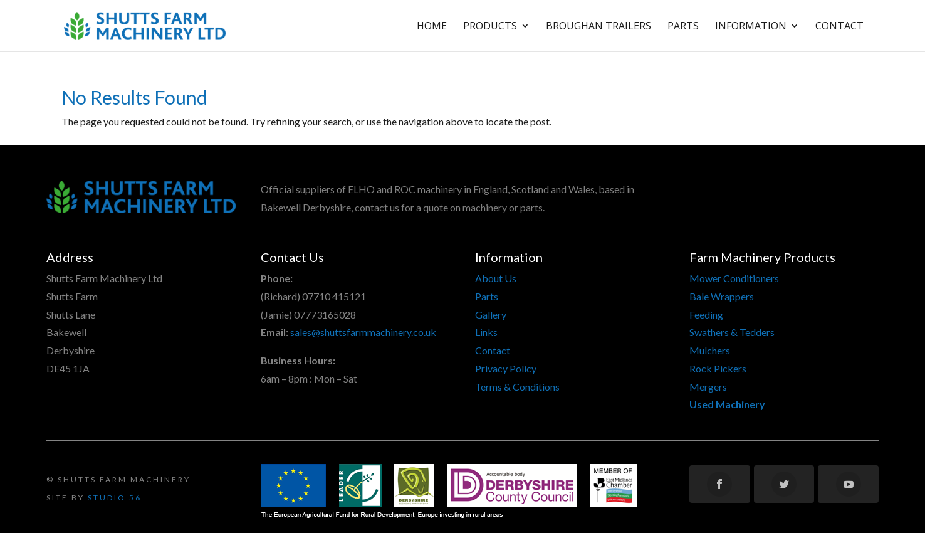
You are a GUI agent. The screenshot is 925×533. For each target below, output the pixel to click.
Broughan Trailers (598, 27)
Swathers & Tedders (732, 332)
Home (432, 27)
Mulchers (709, 350)
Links (486, 332)
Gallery (490, 314)
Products (490, 27)
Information (751, 27)
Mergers (708, 387)
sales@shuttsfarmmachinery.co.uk (363, 332)
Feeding (706, 314)
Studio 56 (115, 497)
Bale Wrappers (721, 296)
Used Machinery (727, 404)
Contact (839, 27)
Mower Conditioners (734, 278)
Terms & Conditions (517, 387)
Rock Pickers (717, 368)
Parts (683, 27)
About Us (495, 278)
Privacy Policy (505, 368)
